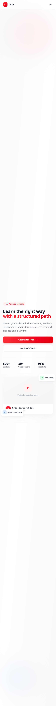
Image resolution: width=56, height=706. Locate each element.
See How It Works (27, 348)
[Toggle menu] (50, 4)
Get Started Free (28, 339)
